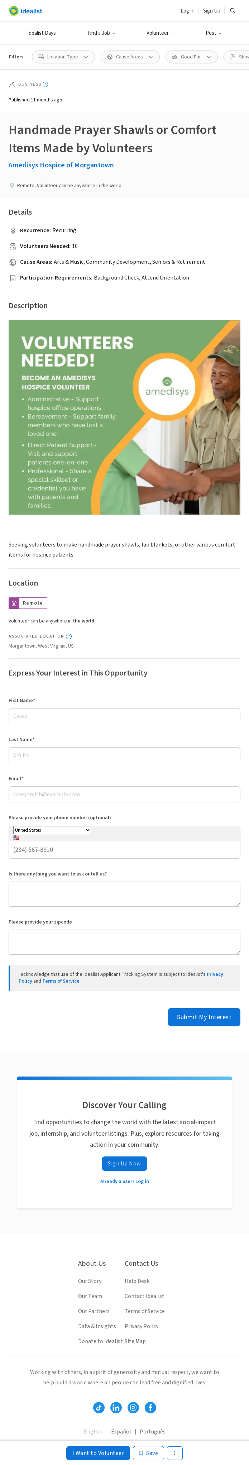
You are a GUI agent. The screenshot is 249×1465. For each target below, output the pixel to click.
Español (121, 1432)
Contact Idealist (144, 1296)
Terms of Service (61, 981)
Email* (16, 778)
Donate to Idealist (100, 1341)
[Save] (148, 1453)
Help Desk (137, 1281)
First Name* (22, 700)
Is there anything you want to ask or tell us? (58, 874)
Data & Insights (97, 1326)
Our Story (89, 1281)
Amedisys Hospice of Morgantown (61, 165)
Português (153, 1432)
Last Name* (22, 739)
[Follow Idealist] (99, 1407)
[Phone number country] (52, 830)
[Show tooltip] (45, 84)
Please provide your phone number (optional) (60, 817)
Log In (188, 11)
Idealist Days (41, 33)
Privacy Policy (141, 1326)
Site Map (135, 1341)
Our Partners (94, 1311)
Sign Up (211, 11)
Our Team (90, 1296)
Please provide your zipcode (40, 922)
